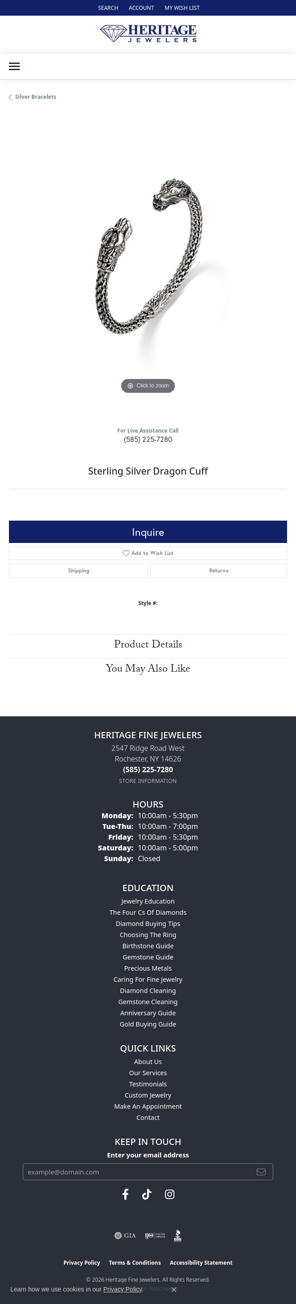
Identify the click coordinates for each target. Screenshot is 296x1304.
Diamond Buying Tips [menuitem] (148, 923)
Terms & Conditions (135, 1262)
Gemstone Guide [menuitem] (148, 957)
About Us (148, 1061)
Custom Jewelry (148, 1095)
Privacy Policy (81, 1262)
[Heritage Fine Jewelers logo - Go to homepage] (148, 34)
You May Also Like (148, 670)
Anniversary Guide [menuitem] (148, 1013)
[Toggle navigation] (14, 66)
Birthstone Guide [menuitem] (148, 946)
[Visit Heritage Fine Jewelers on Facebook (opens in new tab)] (125, 1194)
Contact (148, 1117)
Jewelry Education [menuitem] (147, 901)
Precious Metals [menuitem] (148, 968)
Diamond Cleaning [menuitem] (148, 990)
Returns (218, 570)
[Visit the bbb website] (178, 1235)
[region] (148, 267)
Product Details (148, 646)
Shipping (78, 570)
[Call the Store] (148, 769)
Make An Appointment (148, 1106)
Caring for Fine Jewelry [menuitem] (148, 979)
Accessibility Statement (201, 1262)
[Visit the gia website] (125, 1235)
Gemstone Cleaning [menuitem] (148, 1001)
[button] (107, 8)
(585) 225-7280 (148, 439)
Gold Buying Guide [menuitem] (148, 1024)
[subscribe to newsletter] (261, 1172)
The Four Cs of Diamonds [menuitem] (148, 912)
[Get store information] (148, 781)
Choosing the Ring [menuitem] (148, 934)
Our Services (148, 1072)
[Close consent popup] (174, 1289)
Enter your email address (148, 1154)
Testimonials (148, 1084)
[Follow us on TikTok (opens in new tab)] (147, 1194)
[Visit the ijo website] (155, 1235)
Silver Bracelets (35, 97)
